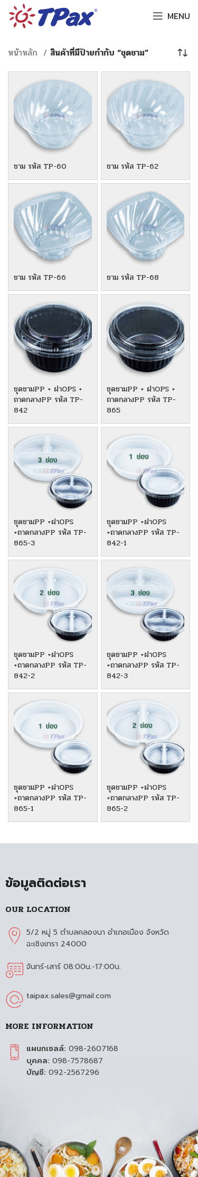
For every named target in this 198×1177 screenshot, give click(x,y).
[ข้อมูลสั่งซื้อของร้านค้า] (182, 53)
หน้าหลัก (24, 52)
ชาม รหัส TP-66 (40, 277)
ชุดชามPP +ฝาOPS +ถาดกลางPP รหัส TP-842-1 (143, 532)
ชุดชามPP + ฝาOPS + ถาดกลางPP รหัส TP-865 (141, 399)
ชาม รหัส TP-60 (40, 166)
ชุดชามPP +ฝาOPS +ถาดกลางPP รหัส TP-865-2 (143, 797)
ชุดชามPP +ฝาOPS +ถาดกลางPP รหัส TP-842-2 (50, 665)
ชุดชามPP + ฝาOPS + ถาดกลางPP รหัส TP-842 (48, 399)
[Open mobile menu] (171, 15)
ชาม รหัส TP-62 (132, 166)
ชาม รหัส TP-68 (133, 277)
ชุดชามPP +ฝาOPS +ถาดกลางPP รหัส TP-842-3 (143, 665)
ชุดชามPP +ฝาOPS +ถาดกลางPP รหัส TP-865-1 (50, 797)
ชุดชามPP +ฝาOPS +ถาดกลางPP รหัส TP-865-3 (50, 532)
